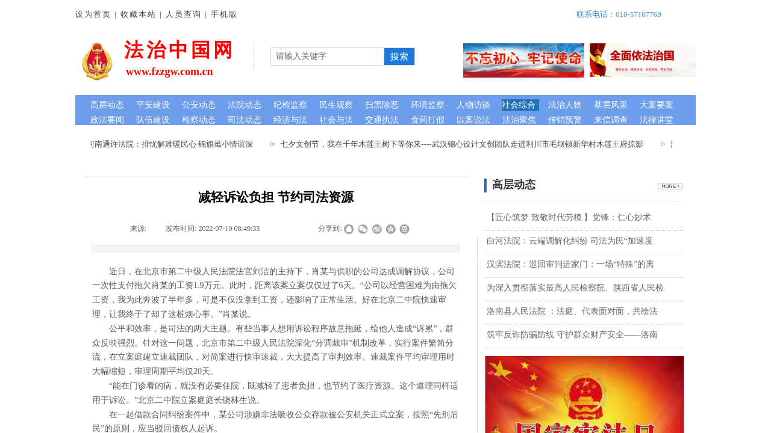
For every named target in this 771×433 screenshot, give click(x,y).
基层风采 (611, 104)
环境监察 (428, 104)
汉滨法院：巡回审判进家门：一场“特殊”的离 (570, 264)
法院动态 (244, 104)
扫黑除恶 (382, 104)
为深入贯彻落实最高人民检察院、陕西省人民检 (575, 287)
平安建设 (153, 104)
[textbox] (327, 56)
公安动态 (199, 104)
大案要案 (656, 104)
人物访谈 (473, 104)
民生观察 (336, 104)
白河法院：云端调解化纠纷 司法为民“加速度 (570, 240)
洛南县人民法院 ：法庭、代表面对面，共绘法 (572, 311)
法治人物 (565, 104)
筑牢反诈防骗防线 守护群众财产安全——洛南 (572, 334)
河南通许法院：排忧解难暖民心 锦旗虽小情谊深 (173, 144)
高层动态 (107, 104)
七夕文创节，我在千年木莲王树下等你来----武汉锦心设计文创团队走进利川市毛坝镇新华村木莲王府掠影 (464, 144)
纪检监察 (290, 104)
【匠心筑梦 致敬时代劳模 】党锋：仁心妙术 (569, 217)
